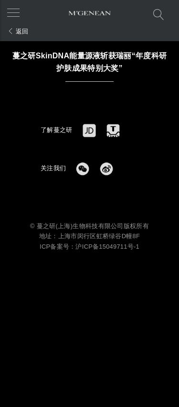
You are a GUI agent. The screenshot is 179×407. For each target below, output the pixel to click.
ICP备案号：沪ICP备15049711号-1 (89, 246)
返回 (18, 31)
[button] (17, 12)
